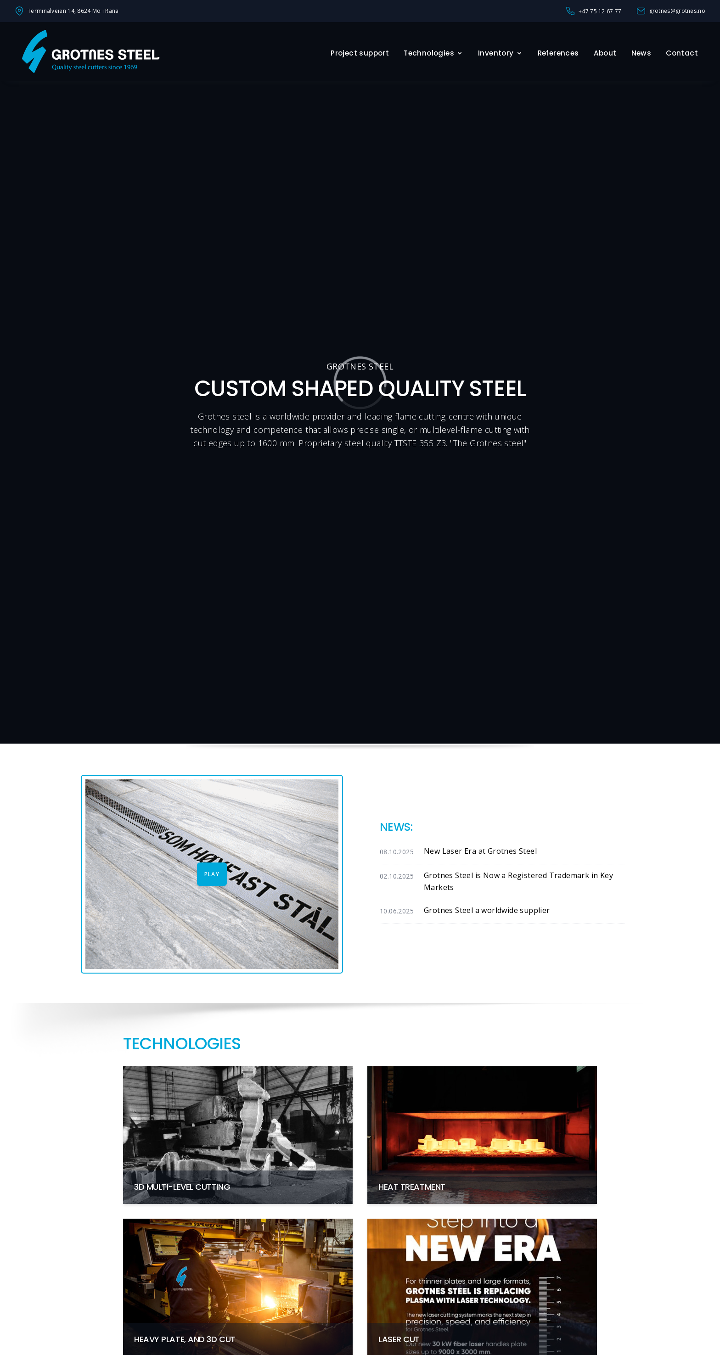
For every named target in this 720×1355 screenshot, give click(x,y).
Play (211, 874)
